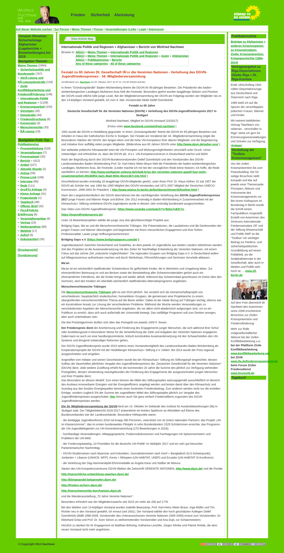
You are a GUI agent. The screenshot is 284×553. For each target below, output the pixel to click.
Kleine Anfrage (30, 193)
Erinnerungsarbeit (32, 106)
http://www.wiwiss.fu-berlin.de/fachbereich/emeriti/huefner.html (154, 189)
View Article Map (82, 38)
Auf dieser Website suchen (34, 29)
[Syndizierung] (27, 255)
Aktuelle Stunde (31, 169)
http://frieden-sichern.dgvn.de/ (81, 485)
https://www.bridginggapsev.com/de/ (112, 239)
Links (132, 29)
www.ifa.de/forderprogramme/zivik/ (254, 361)
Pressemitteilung (31, 148)
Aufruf (24, 235)
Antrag (24, 173)
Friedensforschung (33, 119)
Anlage (236, 145)
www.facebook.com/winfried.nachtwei (149, 126)
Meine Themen (81, 29)
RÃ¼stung (27, 131)
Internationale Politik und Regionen (134, 52)
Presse (98, 29)
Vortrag (25, 222)
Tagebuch (27, 202)
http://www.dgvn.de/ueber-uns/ (197, 144)
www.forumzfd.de (242, 373)
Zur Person (61, 29)
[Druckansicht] (28, 249)
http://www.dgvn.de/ (189, 468)
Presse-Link (28, 177)
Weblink (25, 230)
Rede (23, 185)
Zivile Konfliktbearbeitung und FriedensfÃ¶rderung (34, 90)
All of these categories (125, 63)
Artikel (24, 164)
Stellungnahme (30, 226)
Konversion (28, 123)
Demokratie (28, 115)
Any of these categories (92, 63)
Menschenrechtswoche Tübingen (88, 292)
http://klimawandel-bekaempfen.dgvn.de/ (88, 479)
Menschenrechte (31, 127)
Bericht (25, 160)
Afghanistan (180, 56)
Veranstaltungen (116, 29)
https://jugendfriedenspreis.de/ (82, 214)
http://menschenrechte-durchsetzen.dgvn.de (91, 490)
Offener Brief (29, 206)
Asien (165, 56)
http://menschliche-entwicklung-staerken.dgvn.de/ (95, 474)
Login (142, 29)
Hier (112, 396)
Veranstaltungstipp (33, 218)
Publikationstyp (28, 144)
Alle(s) (80, 52)
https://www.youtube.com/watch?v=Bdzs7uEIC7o (151, 209)
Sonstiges (27, 110)
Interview (26, 181)
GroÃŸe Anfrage (31, 189)
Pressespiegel (29, 156)
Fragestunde (28, 197)
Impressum (156, 29)
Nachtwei (85, 82)
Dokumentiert (29, 239)
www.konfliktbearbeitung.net (250, 353)
